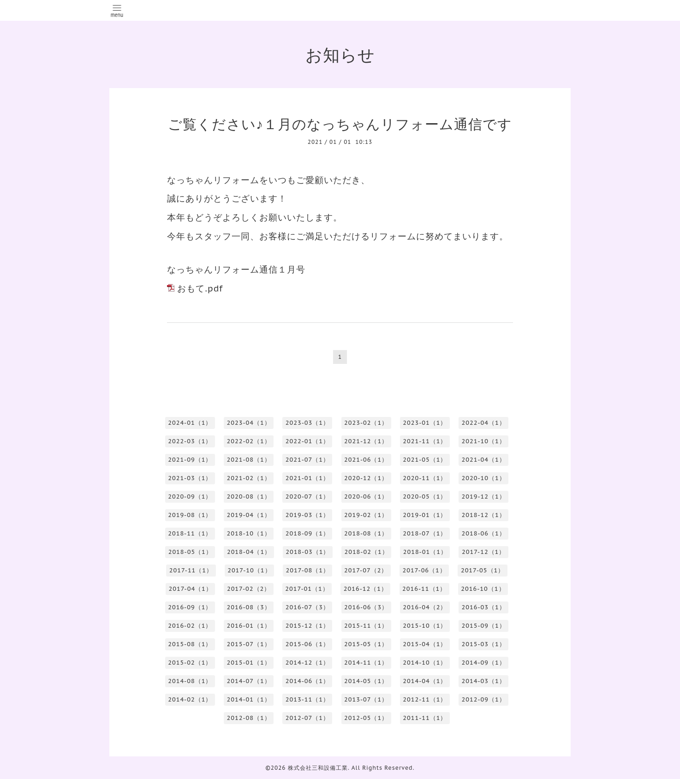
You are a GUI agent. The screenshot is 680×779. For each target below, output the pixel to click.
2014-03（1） (484, 681)
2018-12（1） (484, 515)
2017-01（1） (306, 589)
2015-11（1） (366, 626)
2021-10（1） (484, 441)
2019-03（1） (307, 515)
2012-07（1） (307, 718)
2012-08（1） (249, 718)
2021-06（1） (366, 460)
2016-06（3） (366, 607)
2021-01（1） (307, 478)
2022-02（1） (249, 441)
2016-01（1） (249, 626)
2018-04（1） (249, 552)
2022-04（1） (484, 423)
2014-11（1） (366, 662)
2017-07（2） (366, 570)
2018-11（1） (190, 533)
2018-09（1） (307, 533)
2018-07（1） (425, 533)
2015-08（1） (190, 644)
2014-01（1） (249, 699)
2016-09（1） (190, 607)
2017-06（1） (424, 570)
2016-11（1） (424, 589)
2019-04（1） (249, 515)
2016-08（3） (249, 607)
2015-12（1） (307, 626)
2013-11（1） (307, 699)
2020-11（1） (425, 478)
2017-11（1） (191, 570)
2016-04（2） (425, 607)
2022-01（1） (307, 441)
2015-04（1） (425, 644)
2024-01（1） (190, 423)
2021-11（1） (425, 441)
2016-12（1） (366, 589)
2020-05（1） (425, 496)
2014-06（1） (307, 681)
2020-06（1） (366, 496)
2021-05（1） (425, 460)
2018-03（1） (307, 552)
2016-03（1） (484, 607)
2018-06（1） (484, 533)
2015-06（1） (307, 644)
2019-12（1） (484, 496)
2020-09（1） (190, 496)
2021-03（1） (190, 478)
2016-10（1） (483, 589)
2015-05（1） (366, 644)
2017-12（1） (483, 552)
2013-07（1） (366, 699)
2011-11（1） (425, 718)
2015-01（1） (249, 662)
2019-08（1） (190, 515)
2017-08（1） (307, 570)
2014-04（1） (425, 681)
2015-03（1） (484, 644)
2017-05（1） (482, 570)
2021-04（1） (484, 460)
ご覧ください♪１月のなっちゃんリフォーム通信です (340, 124)
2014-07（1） (249, 681)
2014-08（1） (190, 681)
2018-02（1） (366, 552)
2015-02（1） (190, 662)
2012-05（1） (366, 718)
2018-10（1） (249, 533)
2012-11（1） (425, 699)
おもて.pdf (200, 288)
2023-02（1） (366, 423)
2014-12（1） (307, 662)
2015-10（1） (425, 626)
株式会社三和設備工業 (318, 767)
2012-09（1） (484, 699)
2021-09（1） (190, 460)
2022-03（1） (190, 441)
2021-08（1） (249, 460)
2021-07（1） (307, 460)
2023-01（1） (425, 423)
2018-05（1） (190, 552)
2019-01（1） (425, 515)
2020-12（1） (366, 478)
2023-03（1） (307, 423)
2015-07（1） (249, 644)
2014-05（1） (366, 681)
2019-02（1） (366, 515)
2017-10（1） (249, 570)
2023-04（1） (249, 423)
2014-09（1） (484, 662)
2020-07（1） (307, 496)
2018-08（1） (366, 533)
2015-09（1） (484, 626)
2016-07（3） (307, 607)
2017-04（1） (190, 589)
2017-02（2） (248, 589)
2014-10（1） (425, 662)
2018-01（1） (425, 552)
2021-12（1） (366, 441)
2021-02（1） (249, 478)
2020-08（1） (249, 496)
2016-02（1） (190, 626)
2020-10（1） (484, 478)
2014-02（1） (190, 699)
